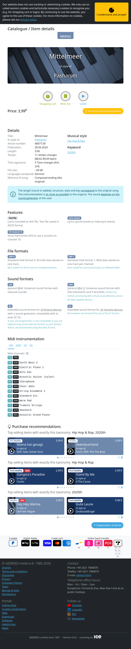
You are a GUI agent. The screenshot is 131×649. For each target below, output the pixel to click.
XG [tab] (31, 345)
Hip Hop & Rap (76, 141)
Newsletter (78, 618)
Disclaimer (8, 575)
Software (7, 620)
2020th (71, 152)
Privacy (6, 579)
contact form (83, 575)
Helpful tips (9, 624)
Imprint (6, 567)
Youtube (77, 605)
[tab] (58, 457)
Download (8, 616)
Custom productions (14, 609)
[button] (65, 35)
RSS (74, 614)
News (5, 628)
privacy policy (28, 19)
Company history (12, 583)
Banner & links (10, 590)
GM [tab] (11, 345)
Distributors (9, 594)
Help (4, 613)
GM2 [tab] (18, 345)
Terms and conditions (14, 571)
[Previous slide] (118, 457)
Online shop (9, 605)
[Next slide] (121, 457)
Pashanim (40, 139)
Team (5, 586)
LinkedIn (77, 609)
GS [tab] (25, 345)
